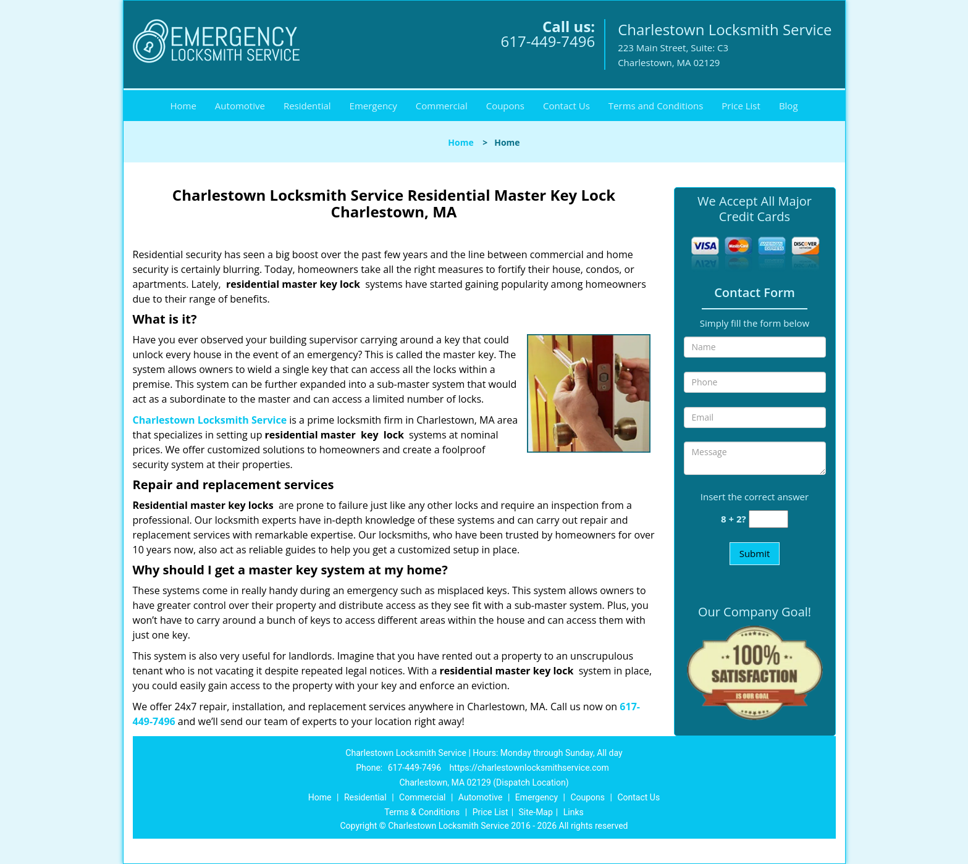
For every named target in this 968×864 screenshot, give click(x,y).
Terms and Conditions (656, 105)
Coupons (505, 105)
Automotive (240, 105)
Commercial (442, 105)
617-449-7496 (547, 41)
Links (573, 812)
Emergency (373, 105)
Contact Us (566, 105)
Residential (307, 105)
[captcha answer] (768, 519)
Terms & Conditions (422, 812)
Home (183, 105)
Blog (788, 105)
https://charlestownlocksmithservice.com (529, 768)
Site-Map (536, 812)
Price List (741, 105)
